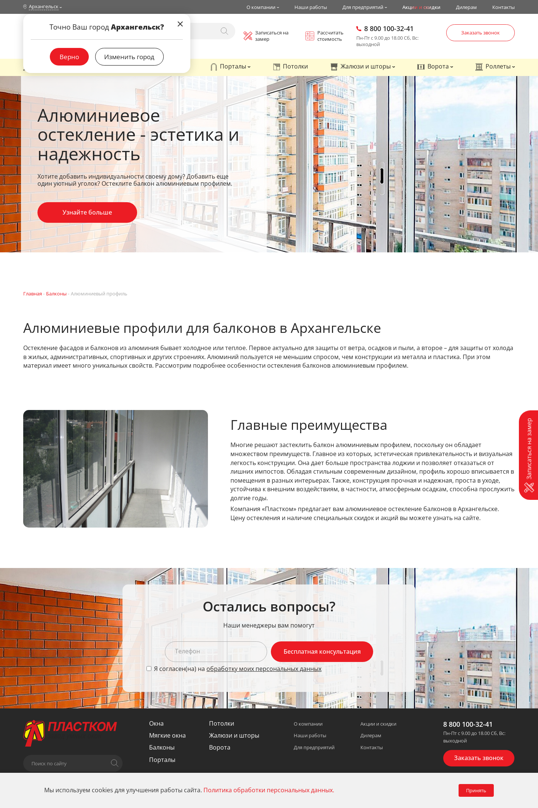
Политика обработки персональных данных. (268, 790)
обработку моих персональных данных (263, 669)
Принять (476, 790)
